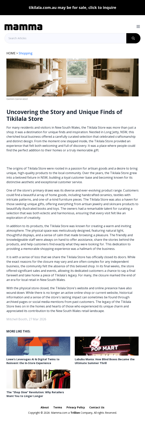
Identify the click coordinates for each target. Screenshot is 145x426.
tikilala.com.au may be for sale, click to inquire (72, 7)
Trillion (75, 412)
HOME (10, 53)
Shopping (25, 53)
